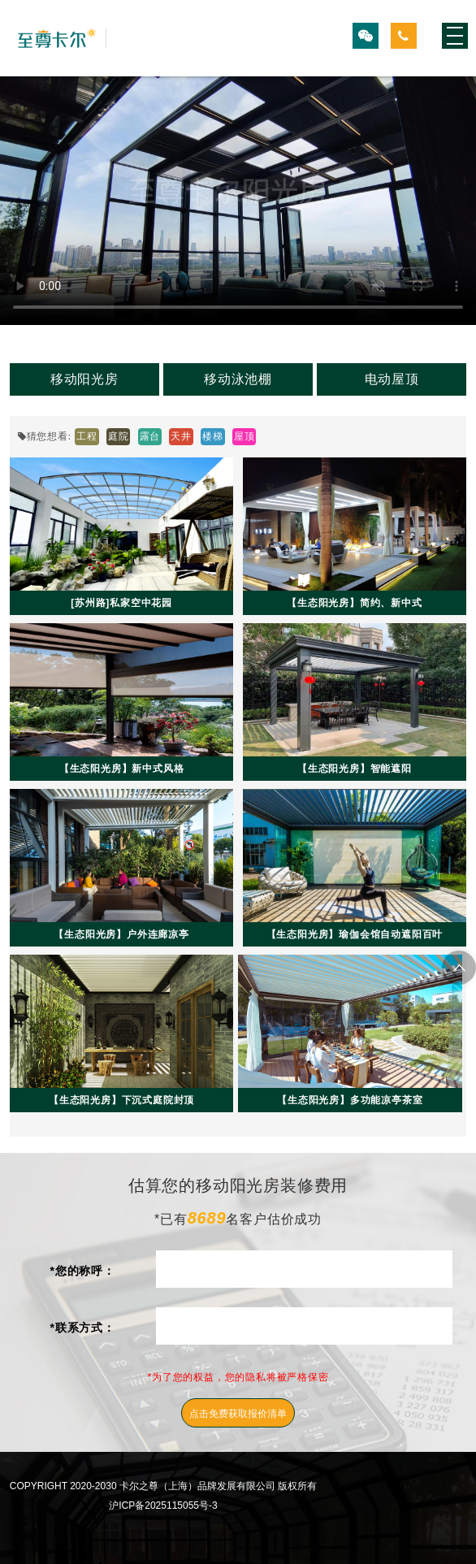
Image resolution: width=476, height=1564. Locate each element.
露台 (150, 436)
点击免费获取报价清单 (238, 1413)
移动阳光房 (84, 379)
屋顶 (244, 436)
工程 (86, 436)
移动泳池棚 (238, 379)
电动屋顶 (392, 379)
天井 (181, 436)
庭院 (118, 436)
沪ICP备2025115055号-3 (163, 1505)
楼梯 (212, 436)
